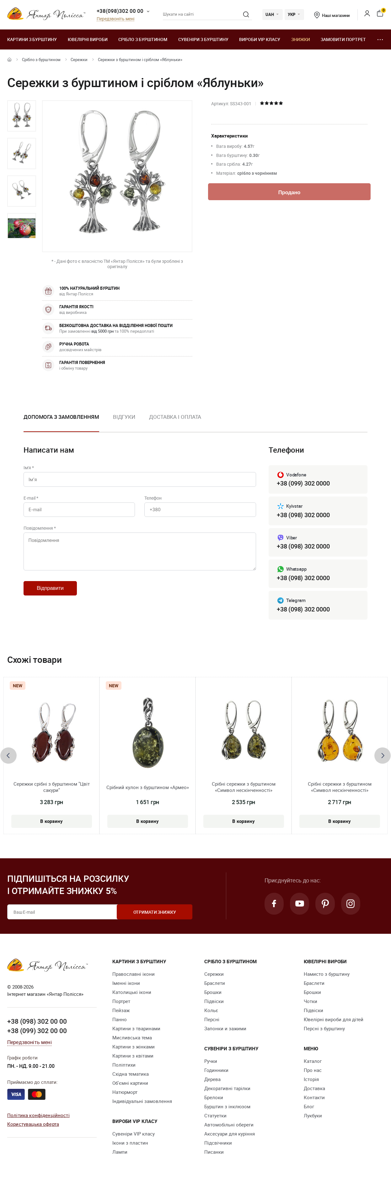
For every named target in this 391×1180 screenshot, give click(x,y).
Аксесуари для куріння (229, 1134)
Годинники (216, 1070)
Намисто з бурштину (327, 974)
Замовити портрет (343, 39)
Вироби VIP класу (259, 39)
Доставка (314, 1088)
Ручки (210, 1061)
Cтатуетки (215, 1116)
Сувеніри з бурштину (203, 39)
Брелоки (213, 1097)
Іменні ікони (126, 983)
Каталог (313, 1061)
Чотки (310, 1001)
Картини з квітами (132, 1056)
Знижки (300, 39)
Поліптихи (124, 1065)
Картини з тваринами (136, 1029)
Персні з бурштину (324, 1029)
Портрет (121, 1001)
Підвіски (214, 1001)
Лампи (119, 1152)
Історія (311, 1079)
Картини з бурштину (32, 39)
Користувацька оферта (33, 1124)
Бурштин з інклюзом (227, 1107)
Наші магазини (332, 15)
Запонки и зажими (225, 1029)
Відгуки (124, 416)
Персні (211, 1019)
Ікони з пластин (130, 1143)
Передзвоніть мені (115, 19)
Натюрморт (124, 1092)
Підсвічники (218, 1143)
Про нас (313, 1070)
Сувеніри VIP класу (133, 1134)
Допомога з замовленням (61, 416)
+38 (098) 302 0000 (303, 515)
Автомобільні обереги (229, 1125)
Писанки (214, 1152)
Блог (309, 1107)
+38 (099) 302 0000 (303, 483)
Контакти (314, 1097)
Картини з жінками (133, 1047)
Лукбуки (313, 1116)
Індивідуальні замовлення (142, 1101)
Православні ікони (133, 974)
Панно (119, 1019)
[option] (21, 116)
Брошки (213, 992)
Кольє (211, 1010)
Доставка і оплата (175, 416)
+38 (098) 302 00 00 (37, 1021)
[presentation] (8, 755)
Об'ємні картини (130, 1083)
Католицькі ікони (131, 992)
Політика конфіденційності (38, 1115)
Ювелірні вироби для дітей (333, 1019)
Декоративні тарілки (227, 1088)
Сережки (79, 59)
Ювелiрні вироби (88, 39)
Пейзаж (121, 1010)
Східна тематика (130, 1074)
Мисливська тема (132, 1038)
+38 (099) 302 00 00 (37, 1030)
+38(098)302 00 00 (120, 10)
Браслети (214, 983)
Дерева (212, 1079)
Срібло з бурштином (142, 39)
